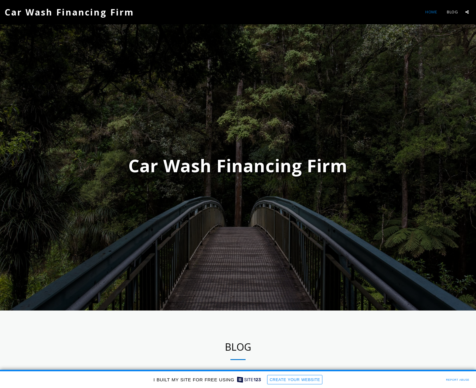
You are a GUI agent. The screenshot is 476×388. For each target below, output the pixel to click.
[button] (467, 12)
